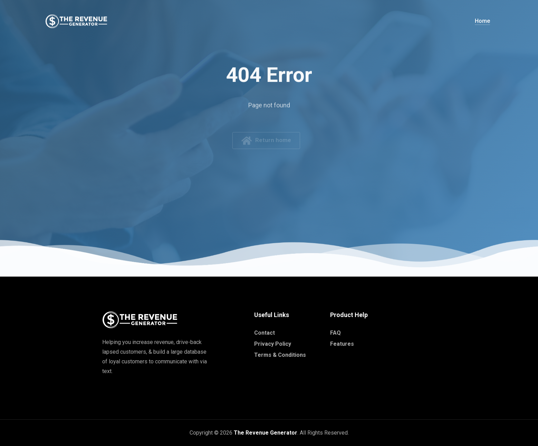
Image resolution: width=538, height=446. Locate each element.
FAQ (335, 332)
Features (342, 344)
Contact (264, 332)
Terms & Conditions (280, 355)
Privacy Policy (272, 344)
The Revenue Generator (265, 432)
